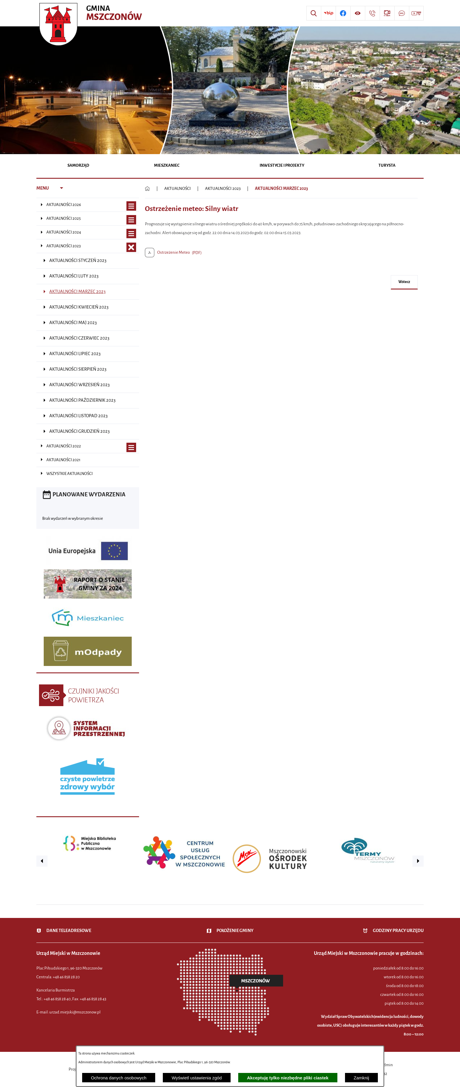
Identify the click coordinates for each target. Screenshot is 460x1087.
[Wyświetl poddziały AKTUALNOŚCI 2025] (131, 220)
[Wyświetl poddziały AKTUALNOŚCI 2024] (131, 233)
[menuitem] (78, 166)
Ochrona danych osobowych (118, 1077)
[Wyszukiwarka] (313, 13)
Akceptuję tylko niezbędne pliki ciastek (288, 1077)
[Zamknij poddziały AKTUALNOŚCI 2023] (131, 247)
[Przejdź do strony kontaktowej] (372, 13)
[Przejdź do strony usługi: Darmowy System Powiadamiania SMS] (401, 13)
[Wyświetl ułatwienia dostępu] (357, 13)
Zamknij (361, 1077)
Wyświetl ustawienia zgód (197, 1077)
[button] (42, 861)
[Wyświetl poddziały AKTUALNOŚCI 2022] (131, 447)
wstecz (404, 282)
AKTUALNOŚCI (177, 188)
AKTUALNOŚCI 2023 (223, 188)
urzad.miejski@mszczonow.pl (75, 1012)
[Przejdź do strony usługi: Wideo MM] (416, 13)
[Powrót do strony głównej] (147, 189)
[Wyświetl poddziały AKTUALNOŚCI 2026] (131, 206)
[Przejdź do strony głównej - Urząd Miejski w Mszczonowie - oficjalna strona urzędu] (91, 13)
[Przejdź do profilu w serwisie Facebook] (343, 13)
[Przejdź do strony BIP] (328, 13)
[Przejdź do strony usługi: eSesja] (387, 13)
